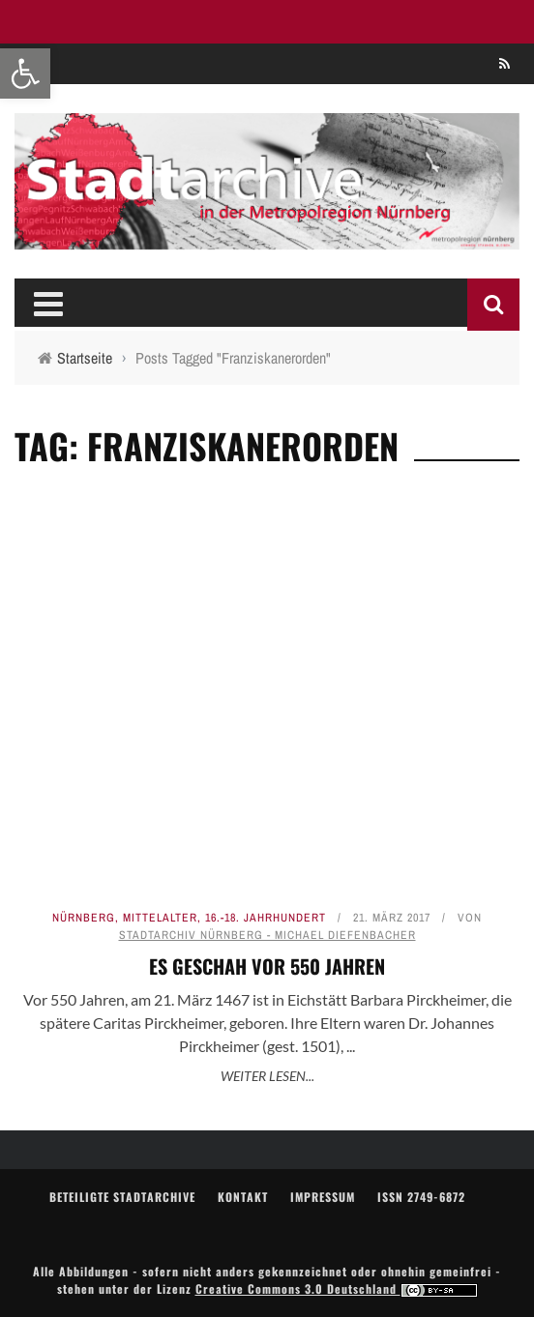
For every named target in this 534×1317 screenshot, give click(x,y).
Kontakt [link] (243, 1196)
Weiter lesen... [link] (267, 1076)
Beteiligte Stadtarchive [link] (122, 1196)
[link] (25, 73)
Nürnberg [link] (83, 917)
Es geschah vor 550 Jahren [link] (267, 965)
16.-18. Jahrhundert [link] (265, 917)
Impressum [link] (322, 1196)
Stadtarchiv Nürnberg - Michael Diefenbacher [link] (267, 935)
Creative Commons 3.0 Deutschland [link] (336, 1288)
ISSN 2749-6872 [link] (421, 1196)
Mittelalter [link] (160, 917)
